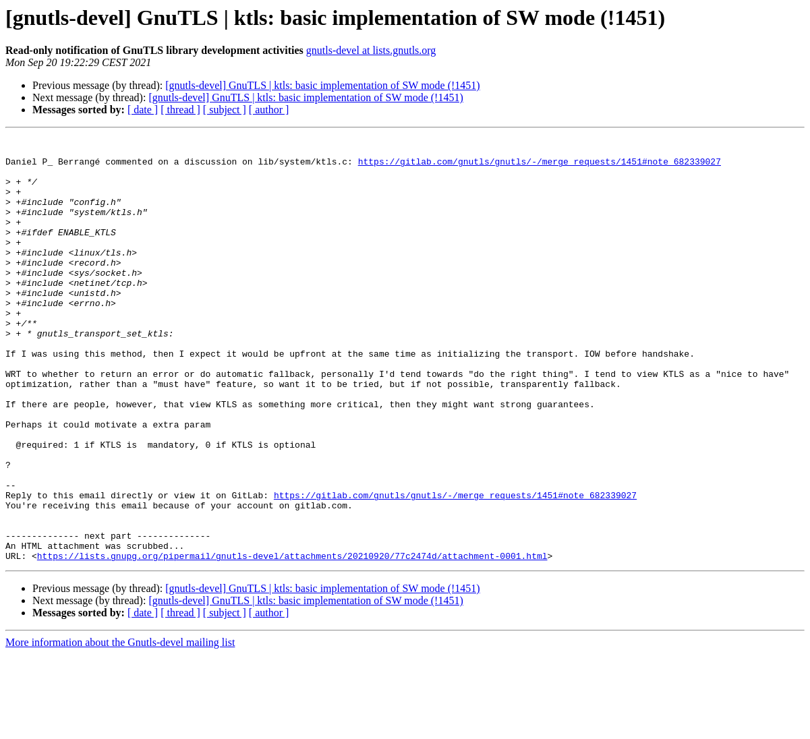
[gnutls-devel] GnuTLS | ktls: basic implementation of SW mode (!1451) (322, 85)
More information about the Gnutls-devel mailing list (120, 727)
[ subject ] (224, 109)
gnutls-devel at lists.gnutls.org (371, 50)
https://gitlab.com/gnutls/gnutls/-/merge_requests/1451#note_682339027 (539, 167)
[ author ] (269, 109)
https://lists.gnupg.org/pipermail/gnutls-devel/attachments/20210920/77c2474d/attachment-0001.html (292, 640)
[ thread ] (180, 109)
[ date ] (142, 109)
